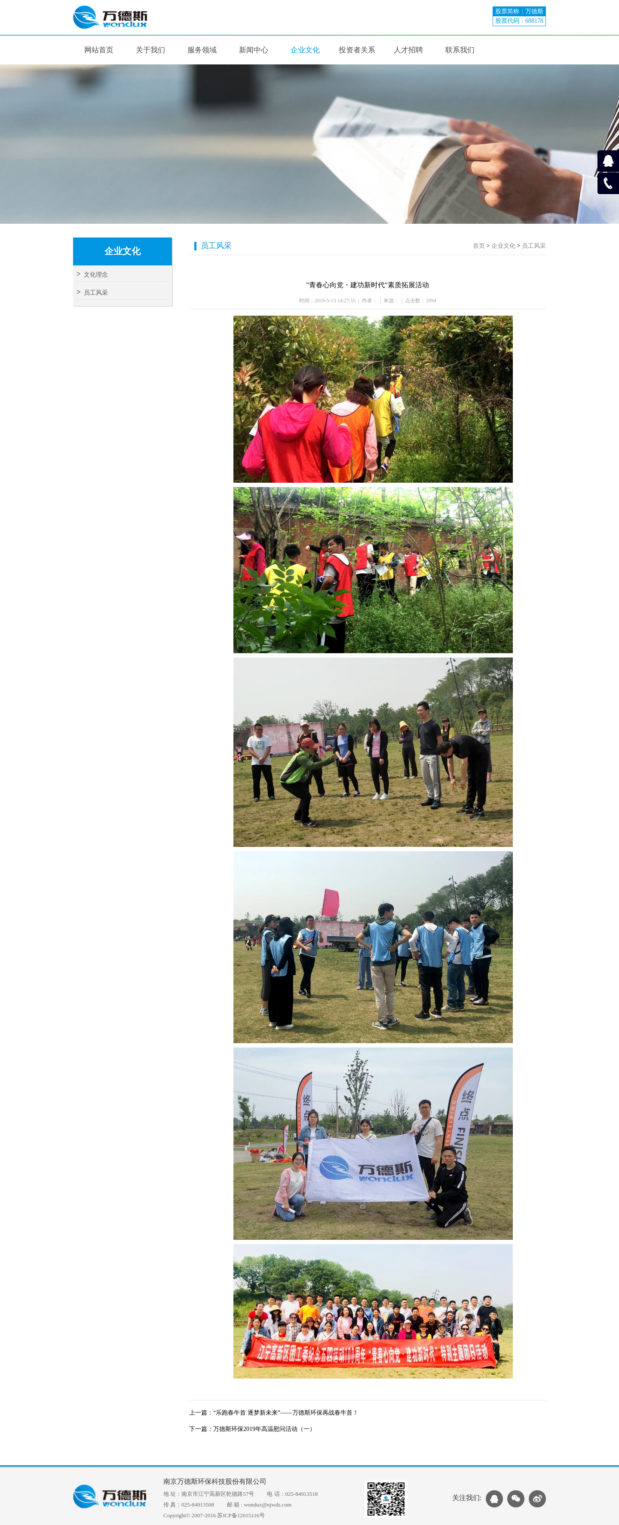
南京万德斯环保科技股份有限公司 (215, 1481)
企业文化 (503, 246)
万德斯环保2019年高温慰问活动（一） (264, 1429)
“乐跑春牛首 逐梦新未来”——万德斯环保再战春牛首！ (286, 1412)
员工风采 (92, 292)
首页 (479, 246)
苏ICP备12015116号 (241, 1515)
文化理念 (92, 274)
